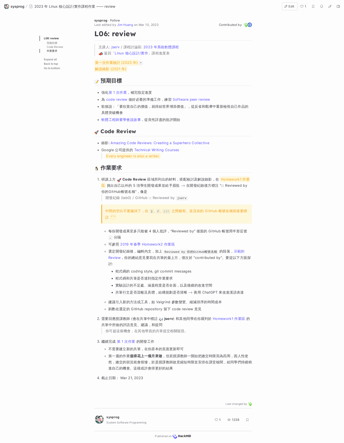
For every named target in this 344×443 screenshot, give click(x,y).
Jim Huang (125, 25)
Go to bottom (52, 68)
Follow (115, 20)
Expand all (50, 59)
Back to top (51, 63)
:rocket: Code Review (59, 46)
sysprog (100, 20)
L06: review (51, 38)
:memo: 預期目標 (56, 43)
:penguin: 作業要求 (57, 50)
